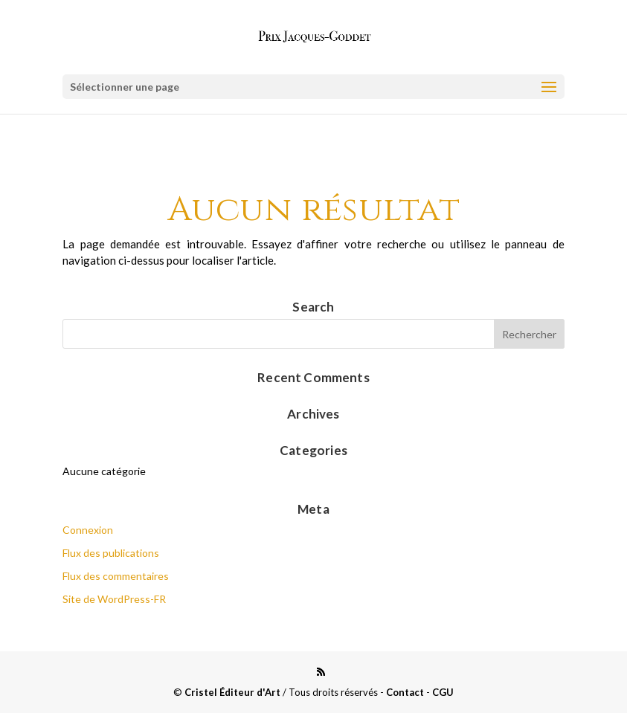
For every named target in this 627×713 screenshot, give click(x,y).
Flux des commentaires (115, 576)
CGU (443, 692)
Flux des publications (110, 552)
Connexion (87, 529)
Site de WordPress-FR (114, 599)
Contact (405, 692)
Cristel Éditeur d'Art (232, 692)
